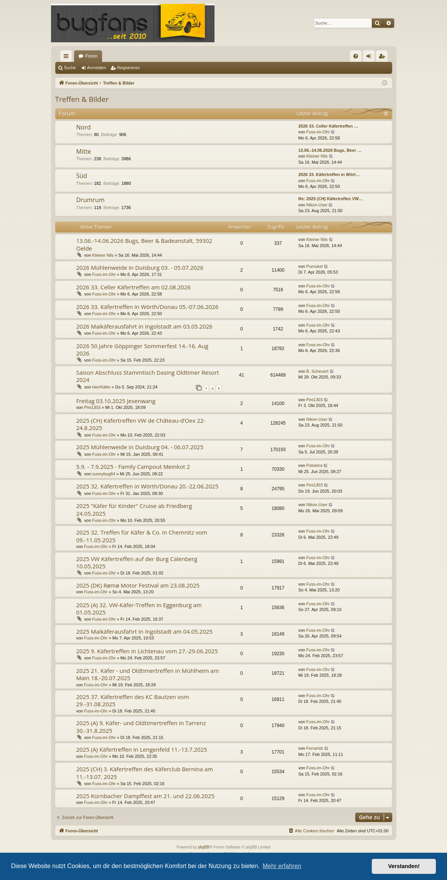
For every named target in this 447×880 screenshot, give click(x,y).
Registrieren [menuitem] (383, 57)
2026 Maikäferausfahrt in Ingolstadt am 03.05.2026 (144, 326)
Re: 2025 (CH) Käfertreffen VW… (331, 198)
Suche (70, 67)
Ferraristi (314, 748)
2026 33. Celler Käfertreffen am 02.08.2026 (133, 287)
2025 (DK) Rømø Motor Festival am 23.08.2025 (138, 585)
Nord (83, 127)
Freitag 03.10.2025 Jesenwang (116, 401)
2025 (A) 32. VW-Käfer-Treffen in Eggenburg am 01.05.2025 (139, 608)
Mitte (83, 151)
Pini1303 (92, 407)
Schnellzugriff (67, 57)
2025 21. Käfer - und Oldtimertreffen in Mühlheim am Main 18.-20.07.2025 (147, 674)
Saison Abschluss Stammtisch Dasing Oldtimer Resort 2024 (147, 376)
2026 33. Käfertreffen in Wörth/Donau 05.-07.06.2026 (147, 306)
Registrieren (128, 67)
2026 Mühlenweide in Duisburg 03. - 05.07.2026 (140, 267)
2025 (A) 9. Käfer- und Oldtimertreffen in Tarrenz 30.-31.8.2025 (141, 726)
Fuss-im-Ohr (318, 132)
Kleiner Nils (317, 156)
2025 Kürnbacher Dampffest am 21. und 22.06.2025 (145, 796)
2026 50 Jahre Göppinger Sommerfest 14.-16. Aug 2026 (142, 349)
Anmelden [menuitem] (370, 57)
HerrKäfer (101, 387)
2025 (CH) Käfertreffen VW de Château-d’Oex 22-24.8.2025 (141, 424)
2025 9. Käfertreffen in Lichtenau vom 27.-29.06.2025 (147, 651)
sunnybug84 (103, 474)
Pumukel (314, 266)
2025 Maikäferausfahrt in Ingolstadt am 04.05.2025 (144, 631)
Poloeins (314, 465)
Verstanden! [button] (404, 866)
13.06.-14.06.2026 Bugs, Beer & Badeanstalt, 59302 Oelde (144, 244)
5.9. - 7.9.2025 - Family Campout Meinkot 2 (133, 466)
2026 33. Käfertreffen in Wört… (329, 174)
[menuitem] (355, 56)
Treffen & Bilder (82, 99)
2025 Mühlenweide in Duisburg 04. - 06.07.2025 (140, 447)
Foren (91, 56)
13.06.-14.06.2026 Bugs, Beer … (330, 150)
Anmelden (96, 67)
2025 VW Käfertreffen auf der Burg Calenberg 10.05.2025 (137, 562)
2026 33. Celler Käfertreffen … (328, 126)
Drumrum (90, 200)
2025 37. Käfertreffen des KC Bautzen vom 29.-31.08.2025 (133, 700)
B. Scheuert (317, 371)
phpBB (203, 847)
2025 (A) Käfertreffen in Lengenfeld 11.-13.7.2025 (141, 749)
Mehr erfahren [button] (281, 866)
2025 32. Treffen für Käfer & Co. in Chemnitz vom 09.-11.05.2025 (142, 535)
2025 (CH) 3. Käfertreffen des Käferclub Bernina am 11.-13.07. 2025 (144, 772)
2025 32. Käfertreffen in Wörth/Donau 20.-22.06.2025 (147, 486)
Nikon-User (316, 205)
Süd (81, 175)
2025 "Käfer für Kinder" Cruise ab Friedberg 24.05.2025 (134, 509)
